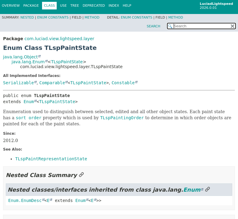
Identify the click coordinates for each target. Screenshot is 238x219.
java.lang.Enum (28, 61)
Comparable (52, 82)
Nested (27, 17)
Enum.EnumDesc (25, 200)
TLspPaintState (67, 61)
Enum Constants (53, 17)
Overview (11, 6)
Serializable (18, 82)
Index (113, 6)
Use (63, 6)
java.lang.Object (20, 56)
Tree (74, 6)
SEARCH (153, 26)
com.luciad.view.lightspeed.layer (59, 38)
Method (92, 17)
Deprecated (94, 6)
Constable (123, 82)
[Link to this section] (81, 175)
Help (127, 6)
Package (31, 6)
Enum (28, 101)
